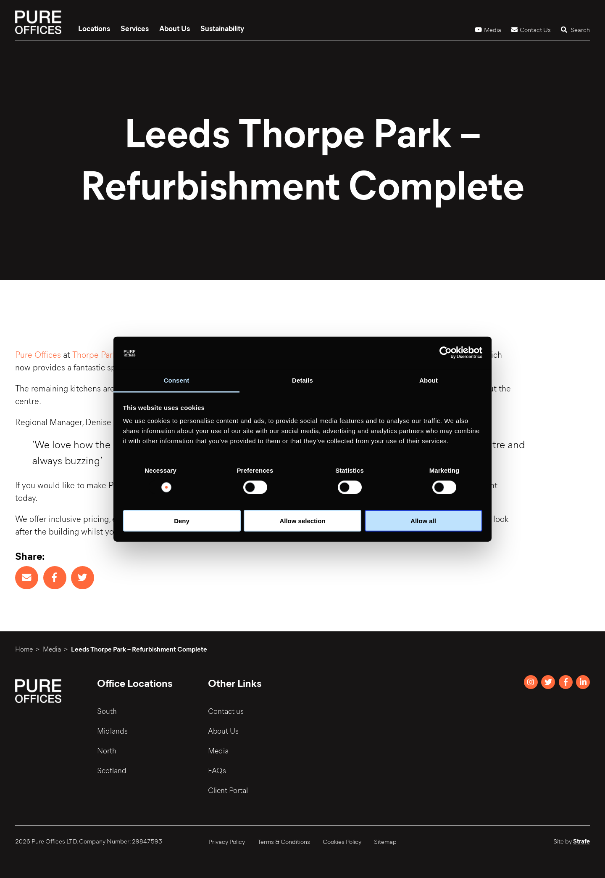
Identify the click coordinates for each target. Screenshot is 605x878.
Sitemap (385, 841)
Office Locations (134, 683)
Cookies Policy (342, 841)
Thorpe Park (94, 354)
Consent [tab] (176, 380)
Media (488, 29)
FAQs (217, 770)
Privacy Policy (226, 841)
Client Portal (228, 790)
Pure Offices (38, 354)
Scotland (111, 770)
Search (575, 29)
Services (135, 28)
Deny (181, 520)
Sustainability (222, 28)
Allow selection (302, 520)
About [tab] (428, 380)
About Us (174, 28)
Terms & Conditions (284, 841)
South (107, 711)
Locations (94, 28)
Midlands (112, 731)
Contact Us (531, 29)
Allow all (423, 520)
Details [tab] (302, 380)
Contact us (226, 711)
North (106, 750)
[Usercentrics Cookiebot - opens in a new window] (445, 352)
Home (24, 648)
